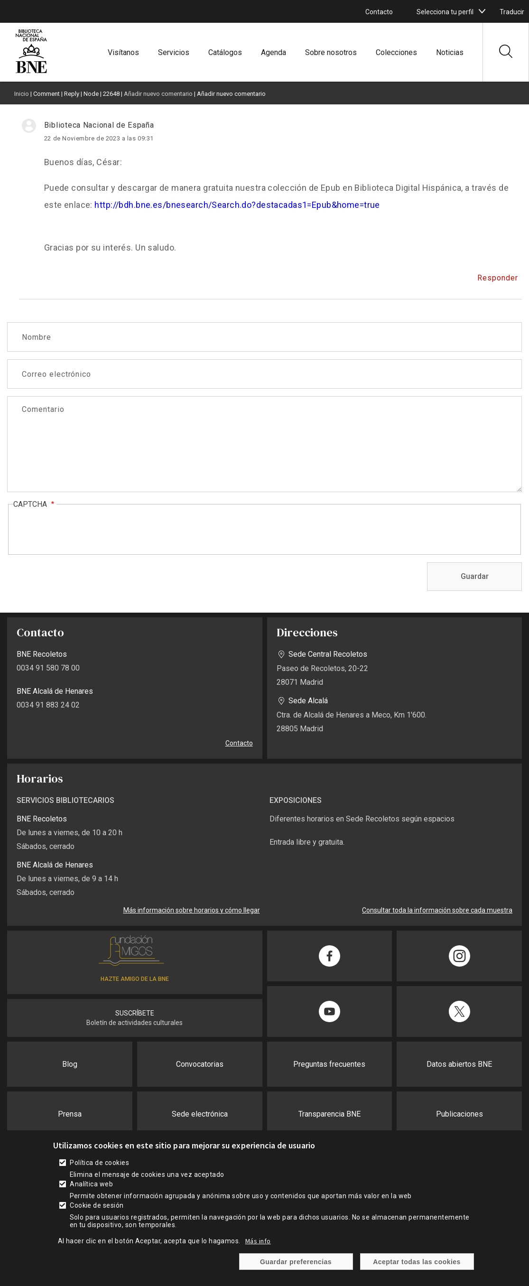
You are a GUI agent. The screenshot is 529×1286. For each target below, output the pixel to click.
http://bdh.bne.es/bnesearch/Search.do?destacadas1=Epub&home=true (237, 205)
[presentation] (85, 530)
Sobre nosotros (331, 52)
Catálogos (225, 52)
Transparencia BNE (329, 1113)
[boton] (482, 11)
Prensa (70, 1113)
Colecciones (396, 52)
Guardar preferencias (296, 1262)
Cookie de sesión (97, 1205)
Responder (497, 277)
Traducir (512, 12)
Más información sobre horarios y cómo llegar (191, 910)
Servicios (173, 52)
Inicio (21, 93)
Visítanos (123, 52)
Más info (258, 1241)
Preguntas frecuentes (329, 1064)
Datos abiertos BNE (459, 1064)
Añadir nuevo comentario (158, 93)
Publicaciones (459, 1113)
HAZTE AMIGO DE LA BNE (135, 979)
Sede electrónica (200, 1113)
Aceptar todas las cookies (417, 1262)
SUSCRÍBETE (134, 1013)
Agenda (273, 52)
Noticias (450, 52)
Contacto (379, 12)
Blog (69, 1064)
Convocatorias (199, 1064)
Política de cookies (99, 1162)
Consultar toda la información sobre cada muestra (437, 910)
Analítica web (91, 1184)
